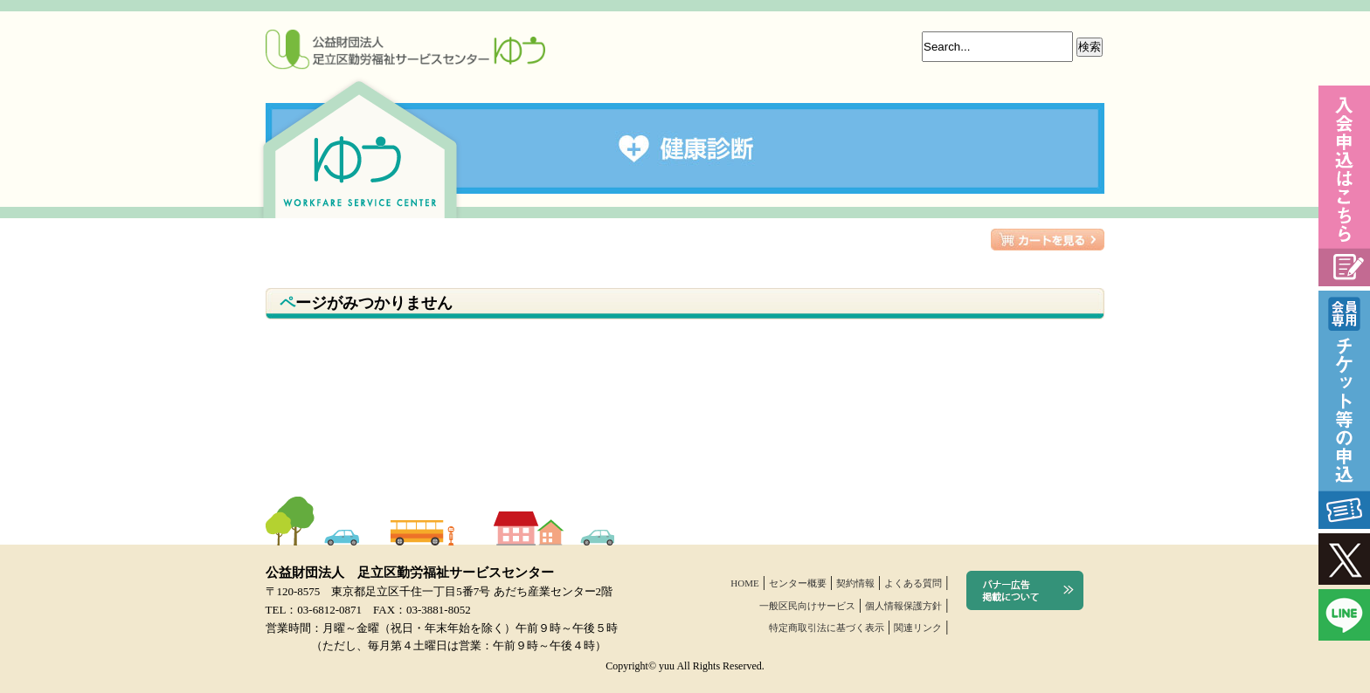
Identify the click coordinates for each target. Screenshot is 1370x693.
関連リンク (918, 627)
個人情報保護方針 (903, 605)
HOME (744, 583)
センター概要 (798, 583)
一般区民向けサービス (807, 605)
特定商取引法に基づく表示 (826, 627)
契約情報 (855, 583)
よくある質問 (913, 583)
